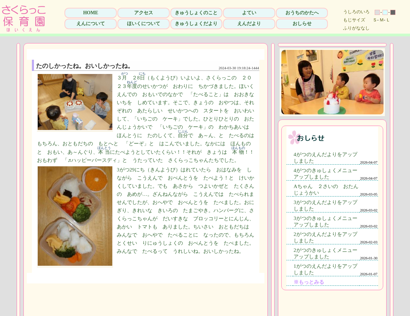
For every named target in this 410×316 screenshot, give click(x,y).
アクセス (143, 12)
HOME (90, 12)
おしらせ (302, 23)
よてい (249, 12)
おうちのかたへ (302, 12)
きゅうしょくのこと (196, 12)
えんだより (249, 23)
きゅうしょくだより (196, 23)
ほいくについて (143, 23)
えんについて (90, 23)
